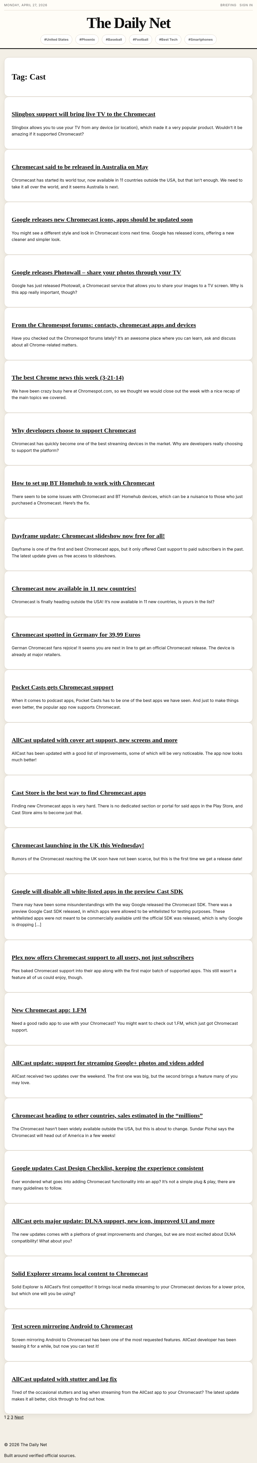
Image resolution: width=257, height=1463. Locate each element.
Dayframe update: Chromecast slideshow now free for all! (88, 535)
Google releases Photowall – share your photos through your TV (96, 272)
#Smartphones (200, 39)
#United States (56, 39)
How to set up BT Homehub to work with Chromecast (83, 483)
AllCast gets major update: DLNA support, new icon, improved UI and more (113, 1221)
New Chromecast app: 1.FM (49, 1010)
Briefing (228, 5)
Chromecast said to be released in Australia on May (80, 167)
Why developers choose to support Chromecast (74, 430)
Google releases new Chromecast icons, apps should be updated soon (102, 219)
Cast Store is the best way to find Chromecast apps (79, 792)
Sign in (246, 5)
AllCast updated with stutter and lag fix (64, 1379)
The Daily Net (128, 23)
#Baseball (114, 39)
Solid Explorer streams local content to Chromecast (80, 1273)
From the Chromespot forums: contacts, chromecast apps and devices (104, 325)
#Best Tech (168, 39)
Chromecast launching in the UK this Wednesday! (78, 845)
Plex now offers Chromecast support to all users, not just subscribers (103, 957)
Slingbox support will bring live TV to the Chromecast (83, 114)
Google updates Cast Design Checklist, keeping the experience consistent (108, 1168)
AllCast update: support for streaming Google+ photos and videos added (108, 1063)
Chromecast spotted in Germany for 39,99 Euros (76, 634)
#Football (140, 39)
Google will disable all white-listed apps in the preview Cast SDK (97, 891)
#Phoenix (87, 39)
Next (19, 1417)
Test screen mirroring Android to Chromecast (72, 1326)
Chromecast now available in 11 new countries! (74, 588)
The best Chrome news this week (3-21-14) (68, 377)
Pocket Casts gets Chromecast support (62, 687)
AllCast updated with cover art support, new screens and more (94, 740)
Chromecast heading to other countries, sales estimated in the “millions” (107, 1115)
